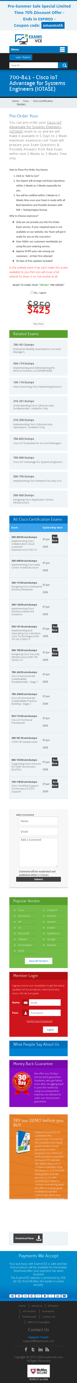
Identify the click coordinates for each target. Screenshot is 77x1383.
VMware (22, 939)
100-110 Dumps (23, 382)
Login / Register (23, 57)
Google (51, 939)
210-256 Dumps (23, 420)
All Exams (53, 1306)
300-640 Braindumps (24, 560)
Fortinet (51, 916)
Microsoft (23, 933)
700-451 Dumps (23, 344)
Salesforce (53, 933)
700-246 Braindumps (24, 694)
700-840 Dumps (23, 457)
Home (15, 101)
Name (16, 1002)
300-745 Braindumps (24, 650)
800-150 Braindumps (24, 760)
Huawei (51, 921)
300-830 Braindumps (24, 537)
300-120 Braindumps (24, 604)
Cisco (26, 101)
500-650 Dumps (23, 495)
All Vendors (29, 1311)
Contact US (48, 1316)
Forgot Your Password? (39, 1021)
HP (19, 921)
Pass (15, 1012)
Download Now (28, 1238)
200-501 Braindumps (24, 738)
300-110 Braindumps (24, 582)
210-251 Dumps (23, 401)
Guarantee (48, 1311)
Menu (15, 49)
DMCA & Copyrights (39, 1322)
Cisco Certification (43, 101)
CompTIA (52, 910)
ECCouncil (24, 916)
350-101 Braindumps (24, 626)
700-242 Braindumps (24, 672)
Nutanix (51, 945)
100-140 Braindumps (24, 781)
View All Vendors (38, 961)
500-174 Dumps (23, 363)
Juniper (51, 927)
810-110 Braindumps (24, 716)
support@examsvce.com (38, 1341)
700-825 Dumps (23, 439)
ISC (20, 927)
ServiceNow (25, 945)
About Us (37, 1306)
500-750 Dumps (23, 476)
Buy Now (54, 539)
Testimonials (29, 1316)
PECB (21, 951)
